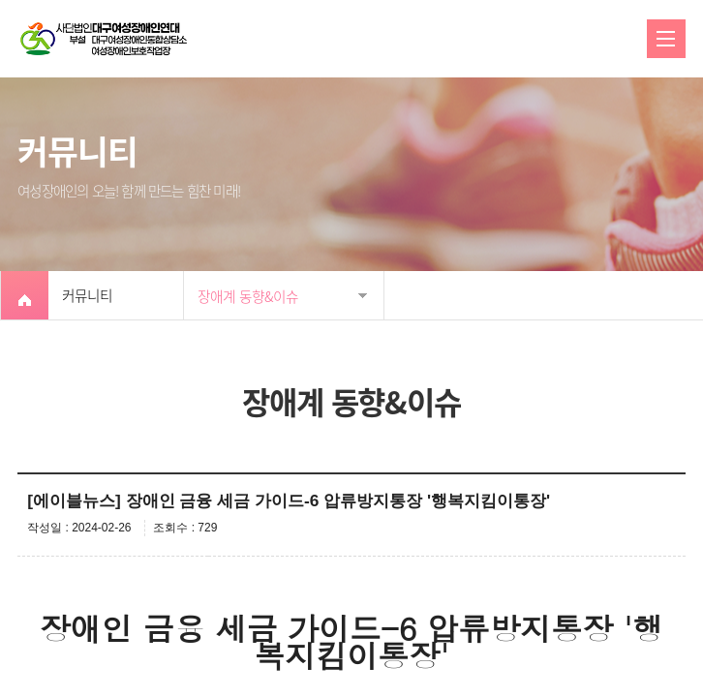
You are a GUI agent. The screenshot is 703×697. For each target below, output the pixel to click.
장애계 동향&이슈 (248, 296)
